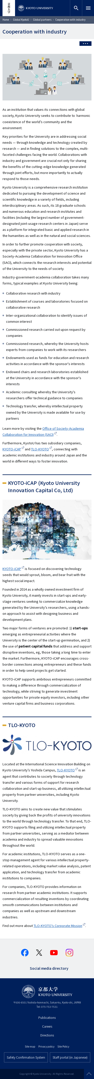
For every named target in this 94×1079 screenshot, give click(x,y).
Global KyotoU (21, 19)
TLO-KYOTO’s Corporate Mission (58, 925)
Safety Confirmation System (26, 1057)
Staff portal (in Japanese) (70, 1057)
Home (6, 19)
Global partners (42, 19)
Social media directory (49, 968)
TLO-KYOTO (40, 449)
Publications (47, 1017)
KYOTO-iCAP (12, 449)
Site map (30, 1046)
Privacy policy (46, 1046)
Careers (47, 1026)
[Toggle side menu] (85, 43)
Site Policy (63, 1046)
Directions (47, 1035)
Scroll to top (89, 1074)
